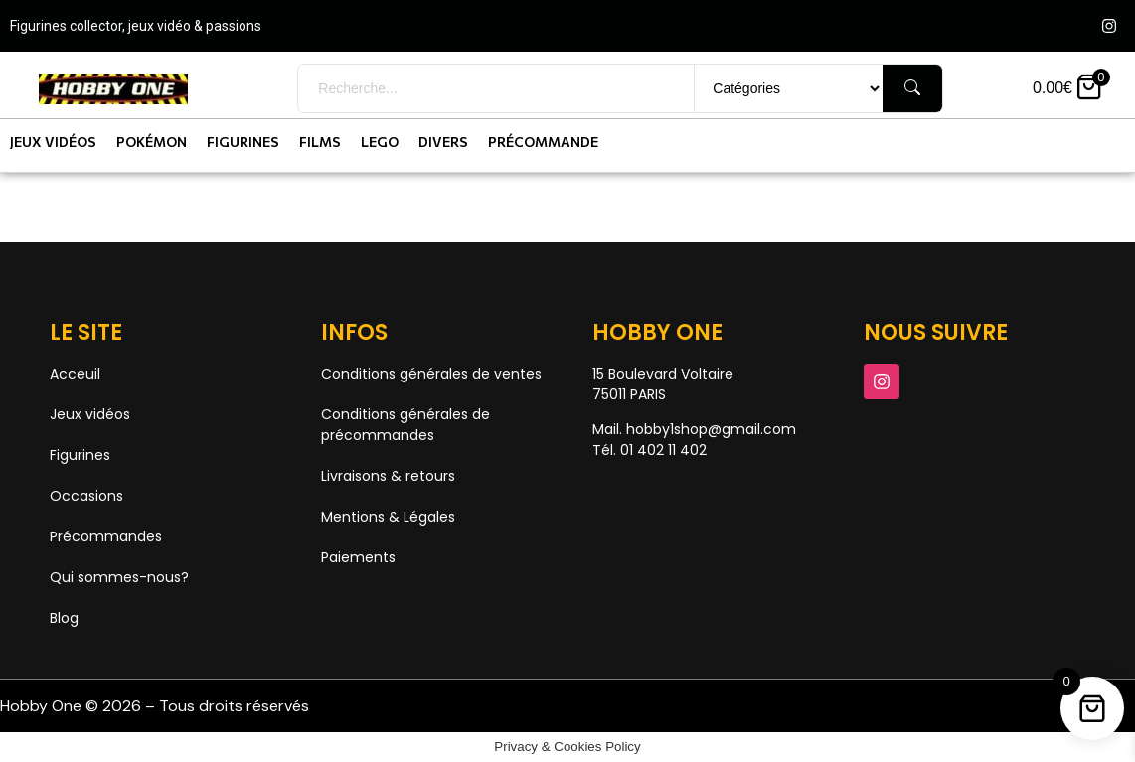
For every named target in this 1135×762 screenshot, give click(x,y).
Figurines (243, 141)
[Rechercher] (912, 88)
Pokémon (151, 141)
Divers (443, 141)
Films (320, 141)
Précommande (543, 141)
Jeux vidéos (53, 141)
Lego (380, 141)
